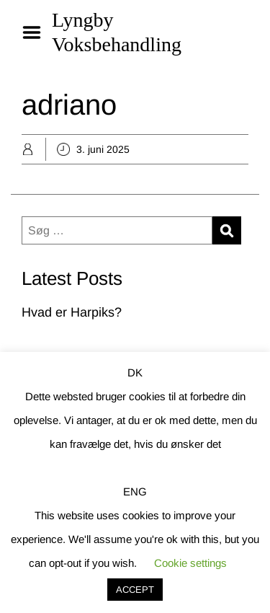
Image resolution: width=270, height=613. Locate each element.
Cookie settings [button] (190, 563)
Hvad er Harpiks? (72, 312)
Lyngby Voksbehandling (116, 32)
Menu (37, 32)
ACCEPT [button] (135, 589)
